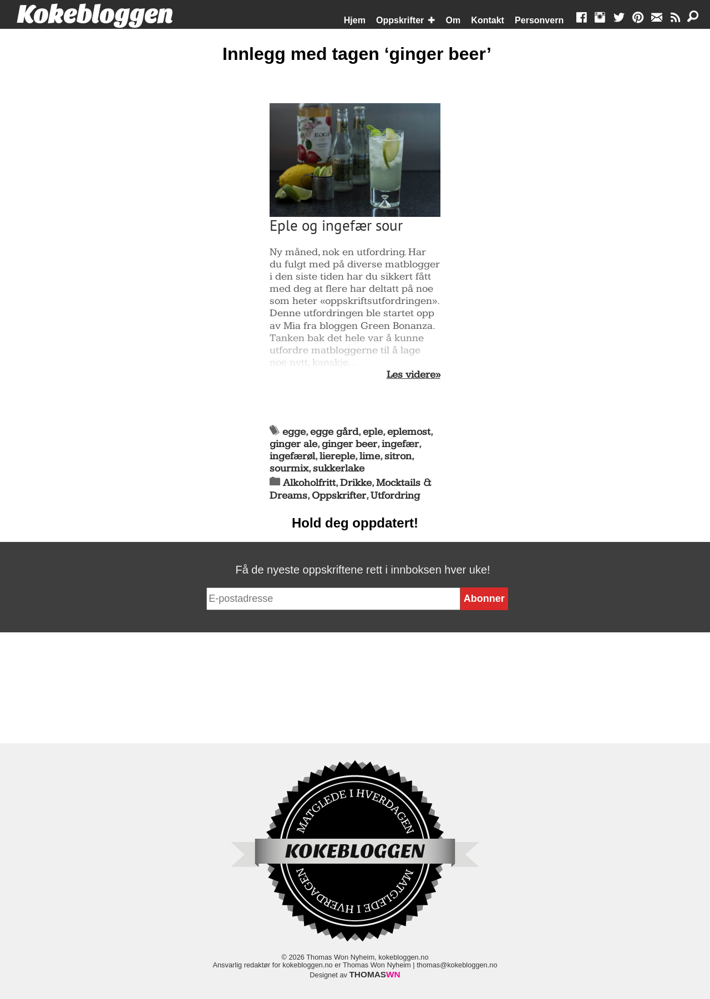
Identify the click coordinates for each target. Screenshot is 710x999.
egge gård (334, 431)
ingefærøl (292, 456)
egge (294, 431)
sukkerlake (338, 468)
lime (369, 456)
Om (453, 20)
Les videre (411, 375)
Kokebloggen (95, 15)
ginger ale (293, 444)
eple (373, 431)
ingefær (400, 444)
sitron (398, 456)
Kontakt (487, 20)
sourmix (289, 468)
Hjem (355, 20)
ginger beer (349, 444)
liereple (337, 456)
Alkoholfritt (309, 482)
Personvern (539, 20)
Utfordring (395, 495)
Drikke (356, 482)
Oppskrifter (400, 20)
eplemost (408, 431)
